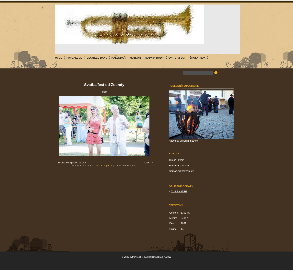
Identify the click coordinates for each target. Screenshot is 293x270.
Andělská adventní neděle (183, 140)
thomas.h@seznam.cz (181, 171)
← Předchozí (62, 162)
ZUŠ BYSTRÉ (179, 191)
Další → (148, 162)
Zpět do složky (78, 162)
